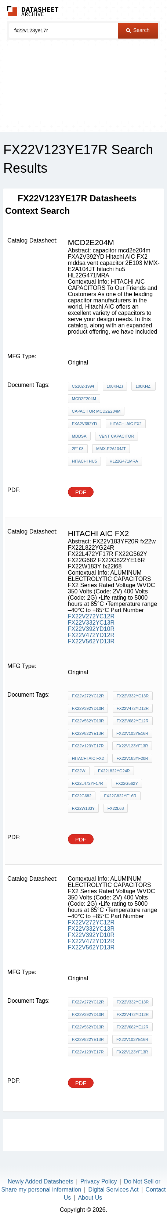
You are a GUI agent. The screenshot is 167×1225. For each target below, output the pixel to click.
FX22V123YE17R (88, 746)
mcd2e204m (84, 398)
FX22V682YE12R (133, 721)
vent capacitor (116, 436)
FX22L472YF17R (87, 783)
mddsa (79, 436)
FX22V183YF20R (132, 758)
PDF (80, 492)
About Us (90, 1198)
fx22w (79, 771)
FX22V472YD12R (91, 635)
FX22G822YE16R (120, 796)
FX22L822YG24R (114, 771)
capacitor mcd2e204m (96, 411)
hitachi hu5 (84, 461)
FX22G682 (81, 796)
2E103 (78, 448)
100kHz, (143, 386)
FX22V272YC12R (91, 616)
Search (137, 30)
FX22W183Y (83, 808)
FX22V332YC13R (91, 622)
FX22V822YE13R (88, 733)
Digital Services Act (113, 1189)
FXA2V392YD (84, 423)
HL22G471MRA (124, 461)
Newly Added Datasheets (40, 1181)
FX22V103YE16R (132, 733)
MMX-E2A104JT (111, 448)
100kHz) (115, 386)
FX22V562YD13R (91, 641)
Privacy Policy (98, 1181)
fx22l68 (116, 808)
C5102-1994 (83, 386)
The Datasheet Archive (33, 11)
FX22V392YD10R (91, 629)
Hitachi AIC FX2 (126, 423)
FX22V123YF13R (132, 746)
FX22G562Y (127, 783)
